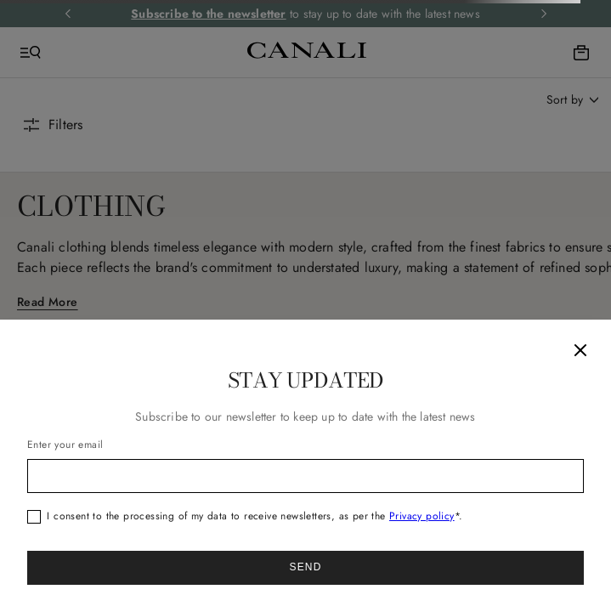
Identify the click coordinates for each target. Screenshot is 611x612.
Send (305, 567)
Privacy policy (422, 516)
